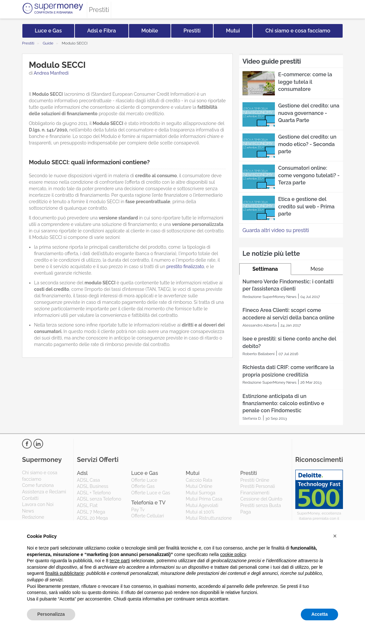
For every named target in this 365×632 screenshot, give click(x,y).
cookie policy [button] (233, 554)
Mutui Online (199, 486)
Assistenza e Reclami (44, 491)
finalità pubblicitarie (64, 573)
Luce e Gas (48, 31)
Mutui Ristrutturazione (209, 518)
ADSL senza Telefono (99, 499)
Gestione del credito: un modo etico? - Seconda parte (307, 144)
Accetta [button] (319, 614)
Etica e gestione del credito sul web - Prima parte (306, 206)
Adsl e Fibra (101, 31)
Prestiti (192, 31)
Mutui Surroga (200, 492)
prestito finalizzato (185, 266)
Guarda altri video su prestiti (275, 230)
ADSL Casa (88, 480)
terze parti (120, 560)
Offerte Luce (144, 480)
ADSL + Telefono (94, 492)
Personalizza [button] (51, 614)
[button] (335, 536)
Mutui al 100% (200, 511)
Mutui (233, 31)
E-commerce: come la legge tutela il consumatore (305, 81)
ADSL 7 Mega (91, 511)
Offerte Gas (143, 486)
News (28, 511)
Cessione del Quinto (261, 499)
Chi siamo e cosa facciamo (297, 31)
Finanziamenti (254, 492)
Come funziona (38, 485)
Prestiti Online (254, 480)
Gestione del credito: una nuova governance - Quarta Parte (308, 113)
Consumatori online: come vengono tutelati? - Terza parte (309, 175)
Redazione (33, 517)
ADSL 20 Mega (92, 518)
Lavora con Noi (37, 504)
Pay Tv (138, 509)
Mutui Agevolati (202, 505)
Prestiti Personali (257, 486)
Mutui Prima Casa (204, 499)
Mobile (149, 31)
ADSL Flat (87, 505)
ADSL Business (92, 486)
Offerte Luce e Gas (150, 492)
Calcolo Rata (199, 480)
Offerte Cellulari (147, 515)
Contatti (30, 498)
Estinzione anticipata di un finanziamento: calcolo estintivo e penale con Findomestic (283, 403)
